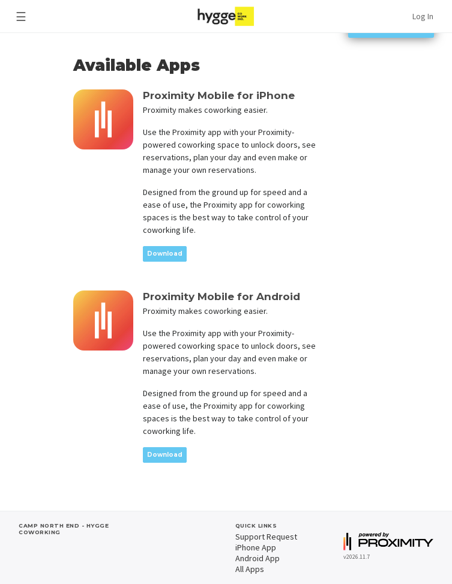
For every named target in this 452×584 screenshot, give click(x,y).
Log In (422, 16)
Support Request (266, 536)
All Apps (249, 569)
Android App (257, 558)
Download (164, 253)
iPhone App (255, 547)
